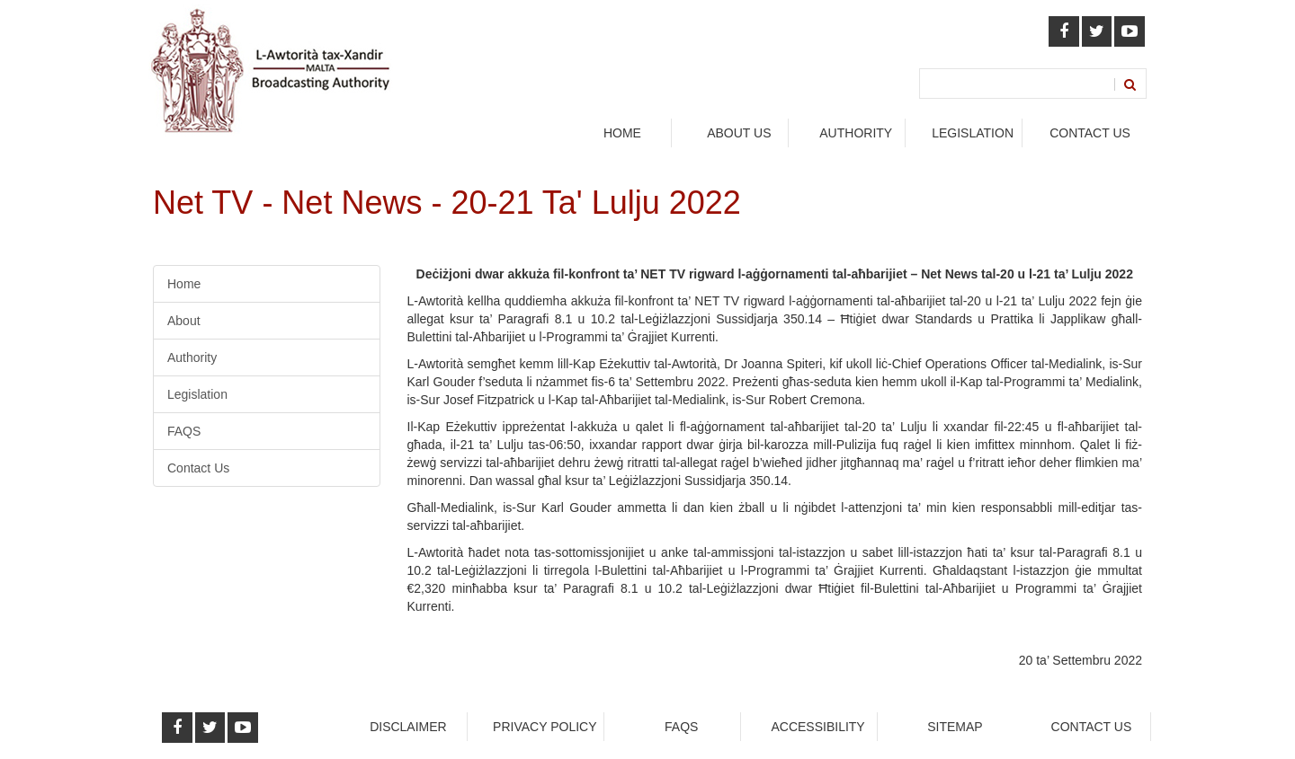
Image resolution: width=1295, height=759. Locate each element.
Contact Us (1089, 133)
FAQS (184, 431)
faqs (681, 726)
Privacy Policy (544, 726)
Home (622, 133)
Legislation (197, 394)
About (184, 320)
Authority (192, 357)
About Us (739, 133)
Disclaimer (408, 726)
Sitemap (954, 726)
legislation (973, 133)
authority (855, 133)
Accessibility (817, 726)
